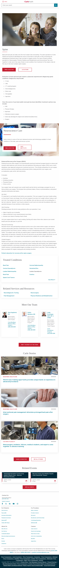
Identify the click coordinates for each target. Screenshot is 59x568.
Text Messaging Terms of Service (37, 562)
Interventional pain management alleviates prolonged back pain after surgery (28, 413)
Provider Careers (35, 513)
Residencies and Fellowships (37, 517)
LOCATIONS (25, 69)
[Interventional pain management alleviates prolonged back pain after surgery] (29, 398)
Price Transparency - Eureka (27, 558)
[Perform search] (55, 5)
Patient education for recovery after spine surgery (17, 253)
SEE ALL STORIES (38, 459)
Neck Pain (6, 274)
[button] (51, 279)
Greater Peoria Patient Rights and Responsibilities (41, 564)
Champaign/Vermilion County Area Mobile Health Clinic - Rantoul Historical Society (14, 475)
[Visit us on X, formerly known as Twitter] (6, 504)
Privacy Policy (24, 562)
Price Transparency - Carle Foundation (11, 557)
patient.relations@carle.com (40, 552)
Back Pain (6, 265)
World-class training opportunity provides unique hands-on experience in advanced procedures (29, 381)
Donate (3, 541)
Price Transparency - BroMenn (11, 558)
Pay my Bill (4, 513)
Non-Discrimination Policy (10, 564)
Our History (4, 531)
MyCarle (4, 520)
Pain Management (9, 296)
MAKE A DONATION (21, 459)
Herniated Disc (34, 268)
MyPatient (34, 522)
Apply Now (33, 541)
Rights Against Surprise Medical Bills (33, 565)
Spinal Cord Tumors (9, 277)
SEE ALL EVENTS (29, 487)
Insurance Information (6, 515)
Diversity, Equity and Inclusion (8, 536)
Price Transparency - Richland (49, 557)
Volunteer (4, 543)
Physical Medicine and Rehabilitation (41, 296)
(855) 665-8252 (25, 552)
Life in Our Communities (36, 536)
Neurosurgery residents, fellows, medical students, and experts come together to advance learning (28, 445)
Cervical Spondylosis (9, 268)
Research (33, 515)
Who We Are (4, 528)
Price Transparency (22, 564)
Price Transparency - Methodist (44, 558)
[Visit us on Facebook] (3, 504)
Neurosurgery (35, 293)
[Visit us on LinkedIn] (10, 504)
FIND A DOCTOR (9, 69)
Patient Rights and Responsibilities (12, 565)
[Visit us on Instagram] (18, 504)
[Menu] (3, 1)
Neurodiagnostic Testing (11, 293)
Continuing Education (36, 520)
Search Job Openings (36, 531)
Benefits (33, 538)
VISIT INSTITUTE (23, 147)
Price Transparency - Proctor (35, 560)
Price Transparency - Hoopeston (31, 557)
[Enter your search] (29, 5)
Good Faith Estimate (49, 565)
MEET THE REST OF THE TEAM (29, 344)
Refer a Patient (34, 510)
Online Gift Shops (6, 522)
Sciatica (32, 274)
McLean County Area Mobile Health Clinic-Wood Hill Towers (42, 474)
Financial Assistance (6, 517)
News (3, 538)
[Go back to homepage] (28, 1)
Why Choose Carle (35, 533)
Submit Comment (6, 501)
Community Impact (6, 533)
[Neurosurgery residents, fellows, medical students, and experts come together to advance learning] (29, 430)
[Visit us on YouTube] (14, 504)
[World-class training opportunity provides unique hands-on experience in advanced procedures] (29, 366)
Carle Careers (34, 528)
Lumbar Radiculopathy (9, 271)
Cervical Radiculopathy (36, 265)
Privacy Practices (52, 562)
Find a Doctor (5, 510)
